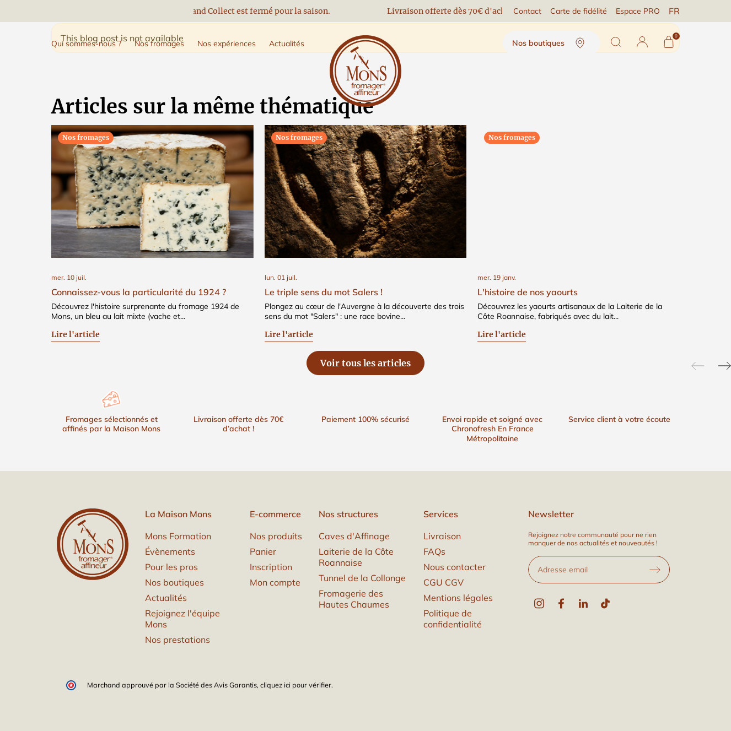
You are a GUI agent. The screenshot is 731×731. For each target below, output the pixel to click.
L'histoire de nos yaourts (527, 291)
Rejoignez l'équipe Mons (182, 619)
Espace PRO (638, 11)
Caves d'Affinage (354, 536)
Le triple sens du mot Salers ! (324, 291)
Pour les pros (171, 566)
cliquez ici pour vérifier (295, 684)
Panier (263, 551)
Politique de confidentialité (452, 619)
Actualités (166, 597)
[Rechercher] (616, 42)
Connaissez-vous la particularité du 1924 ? (138, 291)
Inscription (271, 566)
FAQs (434, 551)
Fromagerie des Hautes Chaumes (354, 599)
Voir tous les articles (365, 363)
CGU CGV (443, 582)
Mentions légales (458, 597)
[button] (642, 42)
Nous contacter (454, 566)
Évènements (170, 551)
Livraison (442, 536)
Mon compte (275, 582)
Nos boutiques (551, 43)
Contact (527, 11)
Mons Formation (178, 536)
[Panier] (669, 42)
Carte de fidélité (578, 11)
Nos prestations (177, 639)
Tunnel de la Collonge (362, 577)
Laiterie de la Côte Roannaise (356, 557)
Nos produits (276, 536)
